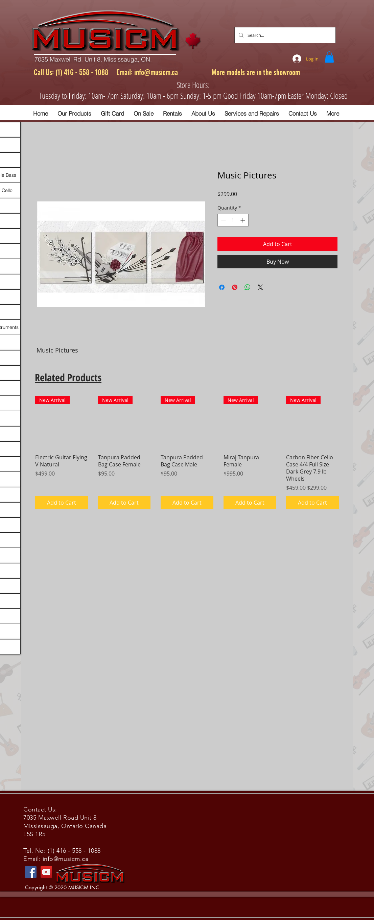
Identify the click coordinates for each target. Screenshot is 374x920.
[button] (329, 57)
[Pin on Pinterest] (235, 287)
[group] (187, 453)
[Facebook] (31, 872)
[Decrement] (222, 220)
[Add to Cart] (61, 502)
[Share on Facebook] (222, 287)
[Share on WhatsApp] (247, 287)
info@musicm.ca (156, 72)
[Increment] (243, 220)
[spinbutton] (233, 220)
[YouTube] (46, 872)
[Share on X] (260, 287)
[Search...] (284, 35)
